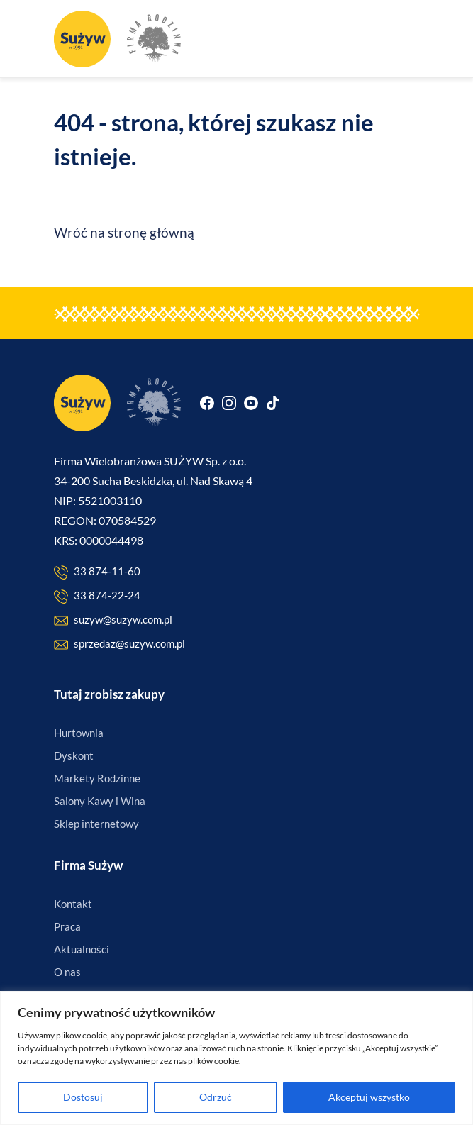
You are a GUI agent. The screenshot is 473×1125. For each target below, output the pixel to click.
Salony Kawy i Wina (99, 800)
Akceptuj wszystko (369, 1097)
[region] (236, 1058)
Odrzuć (215, 1097)
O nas (67, 971)
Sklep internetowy (96, 823)
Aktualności (81, 949)
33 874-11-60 (97, 572)
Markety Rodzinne (97, 778)
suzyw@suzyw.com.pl (113, 620)
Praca (67, 926)
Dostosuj (83, 1097)
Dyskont (74, 755)
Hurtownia (79, 732)
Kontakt (73, 903)
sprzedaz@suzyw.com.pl (119, 644)
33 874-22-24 (97, 596)
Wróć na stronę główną (124, 232)
